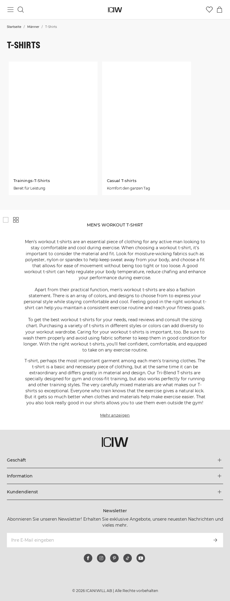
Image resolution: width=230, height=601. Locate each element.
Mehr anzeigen (115, 415)
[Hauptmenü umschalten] (10, 9)
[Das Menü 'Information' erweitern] (115, 476)
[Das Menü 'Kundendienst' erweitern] (115, 492)
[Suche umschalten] (21, 9)
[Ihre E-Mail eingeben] (107, 540)
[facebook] (88, 558)
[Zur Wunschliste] (209, 9)
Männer (33, 27)
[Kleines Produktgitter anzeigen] (16, 220)
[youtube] (141, 558)
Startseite (14, 27)
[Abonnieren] (215, 540)
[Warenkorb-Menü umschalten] (219, 9)
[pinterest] (114, 558)
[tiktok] (128, 558)
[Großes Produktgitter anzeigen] (6, 220)
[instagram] (101, 558)
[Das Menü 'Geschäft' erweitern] (115, 460)
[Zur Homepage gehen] (115, 9)
